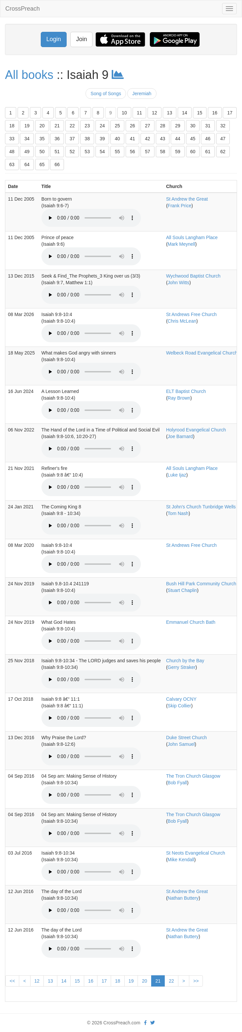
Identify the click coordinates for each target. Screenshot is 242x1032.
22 (72, 125)
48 (12, 151)
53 (87, 151)
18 (12, 125)
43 (162, 138)
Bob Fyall (177, 782)
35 (42, 138)
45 (193, 138)
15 (200, 112)
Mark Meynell (181, 244)
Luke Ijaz (177, 475)
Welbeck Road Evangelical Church (201, 352)
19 (27, 125)
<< (12, 981)
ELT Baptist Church (186, 391)
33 (12, 138)
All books (29, 75)
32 (223, 125)
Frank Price (180, 205)
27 (147, 125)
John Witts (178, 282)
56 (132, 151)
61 (208, 151)
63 (12, 164)
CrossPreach (22, 8)
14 (184, 112)
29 (177, 125)
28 (162, 125)
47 (223, 138)
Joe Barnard (180, 436)
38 (87, 138)
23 (87, 125)
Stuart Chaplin (182, 590)
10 (124, 112)
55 (117, 151)
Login (53, 39)
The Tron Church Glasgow (193, 776)
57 (147, 151)
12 (154, 112)
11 (139, 112)
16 (214, 112)
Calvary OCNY (181, 699)
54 (102, 151)
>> (196, 981)
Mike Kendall (181, 859)
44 (177, 138)
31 (208, 125)
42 (147, 138)
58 (162, 151)
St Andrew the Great (187, 199)
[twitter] (152, 1022)
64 (27, 164)
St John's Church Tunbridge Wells (201, 506)
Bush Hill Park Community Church (201, 583)
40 (117, 138)
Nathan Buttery (183, 898)
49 (27, 151)
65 (42, 164)
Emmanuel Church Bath (190, 622)
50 (42, 151)
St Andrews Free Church (191, 314)
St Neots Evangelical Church (195, 853)
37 (72, 138)
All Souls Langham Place (192, 237)
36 (57, 138)
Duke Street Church (186, 737)
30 (193, 125)
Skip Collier (179, 705)
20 (42, 125)
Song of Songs (106, 93)
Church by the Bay (185, 660)
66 (57, 164)
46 (208, 138)
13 (169, 112)
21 (57, 125)
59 (177, 151)
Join (81, 39)
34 (27, 138)
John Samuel (181, 744)
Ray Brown (179, 398)
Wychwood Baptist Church (193, 276)
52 (72, 151)
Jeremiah (141, 93)
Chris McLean (182, 321)
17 (229, 112)
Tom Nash (178, 513)
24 (102, 125)
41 (132, 138)
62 (223, 151)
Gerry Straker (182, 667)
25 (117, 125)
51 (57, 151)
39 (102, 138)
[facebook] (145, 1022)
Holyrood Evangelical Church (196, 429)
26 (132, 125)
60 (193, 151)
